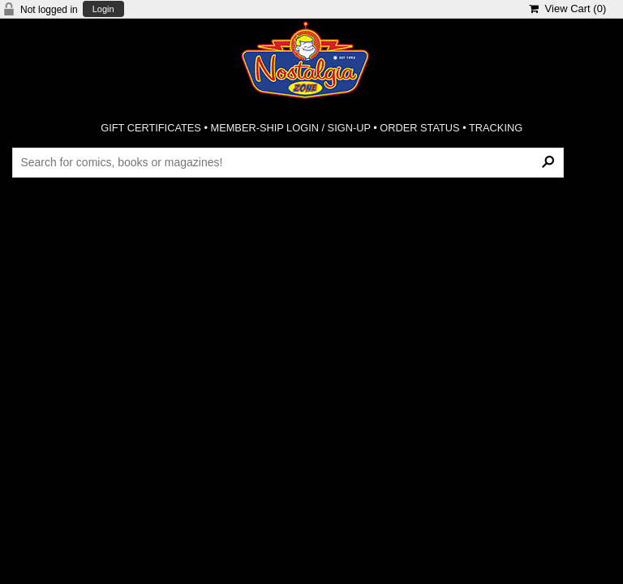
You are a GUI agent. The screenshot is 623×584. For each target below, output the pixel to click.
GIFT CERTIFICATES (151, 128)
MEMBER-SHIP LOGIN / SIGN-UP (290, 128)
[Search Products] (287, 162)
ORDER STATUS (419, 128)
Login (103, 9)
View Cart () (567, 8)
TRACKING (495, 128)
